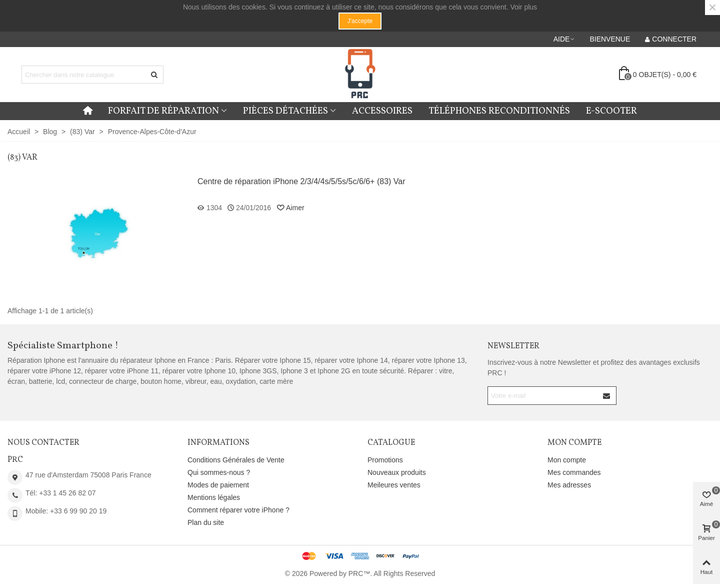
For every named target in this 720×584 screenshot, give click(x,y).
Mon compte (567, 460)
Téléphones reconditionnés (499, 111)
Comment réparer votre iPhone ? (239, 510)
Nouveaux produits (397, 472)
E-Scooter (611, 111)
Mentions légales (214, 497)
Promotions (385, 460)
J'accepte (360, 21)
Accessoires (382, 111)
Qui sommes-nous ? (219, 472)
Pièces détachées (285, 111)
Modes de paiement (218, 485)
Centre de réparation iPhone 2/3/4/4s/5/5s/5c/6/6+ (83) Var (302, 181)
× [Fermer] (712, 7)
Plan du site (206, 522)
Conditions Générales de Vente (236, 460)
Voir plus (523, 7)
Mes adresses (569, 485)
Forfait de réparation (163, 111)
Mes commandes (574, 472)
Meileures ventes (394, 485)
